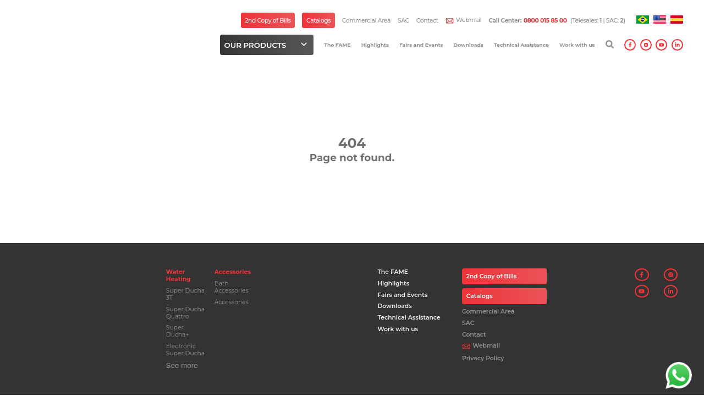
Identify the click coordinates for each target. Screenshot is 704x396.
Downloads (468, 45)
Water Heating (178, 275)
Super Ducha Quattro (185, 313)
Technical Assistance (521, 45)
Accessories (233, 272)
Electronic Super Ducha (185, 350)
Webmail (469, 20)
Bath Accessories (232, 287)
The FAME (337, 45)
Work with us (577, 45)
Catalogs (318, 20)
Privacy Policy (483, 358)
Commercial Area (366, 20)
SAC (403, 20)
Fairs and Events (421, 45)
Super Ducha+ (177, 331)
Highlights (375, 45)
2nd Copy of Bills (268, 20)
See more (182, 365)
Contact (427, 20)
